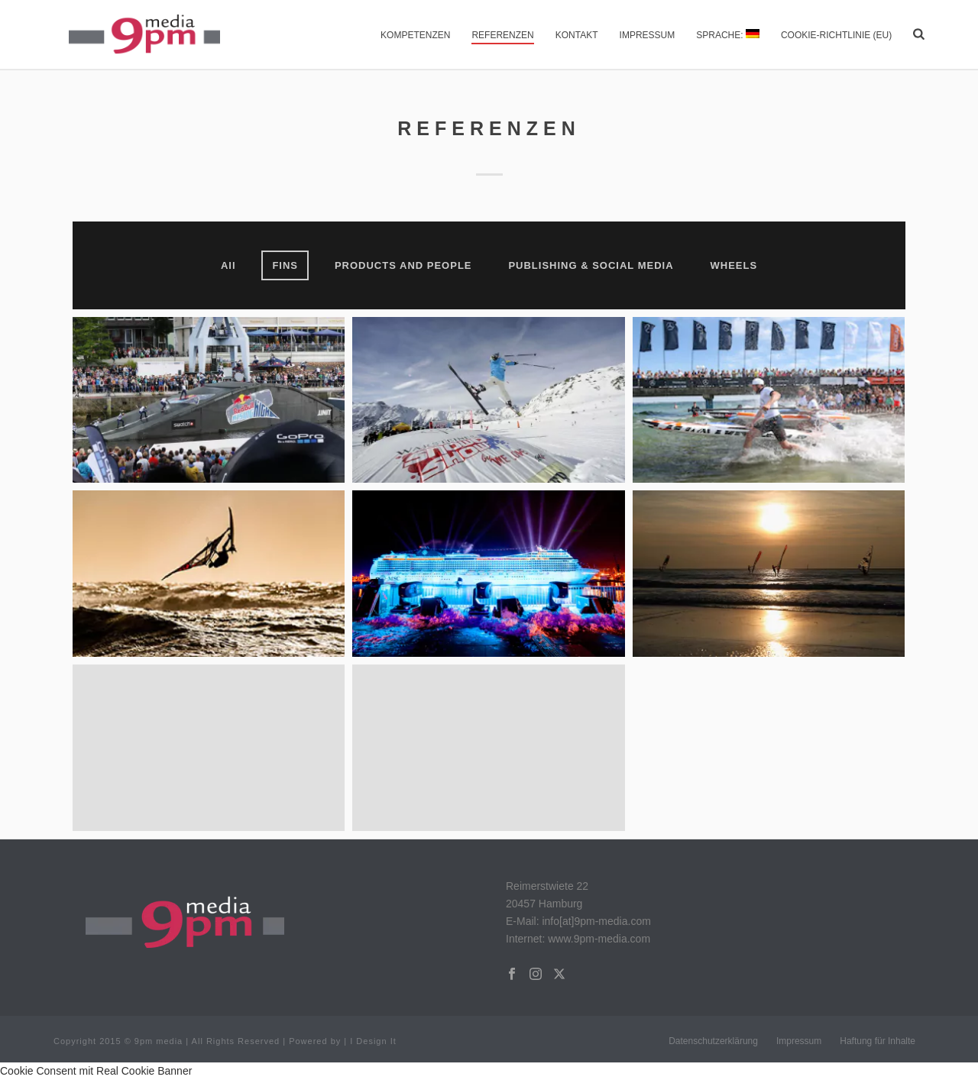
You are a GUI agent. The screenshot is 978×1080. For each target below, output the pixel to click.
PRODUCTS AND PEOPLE (403, 265)
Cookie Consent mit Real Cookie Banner (96, 1071)
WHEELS (733, 265)
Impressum (647, 35)
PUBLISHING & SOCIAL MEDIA (590, 265)
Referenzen (502, 35)
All (228, 265)
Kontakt (576, 35)
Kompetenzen (415, 35)
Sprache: (727, 34)
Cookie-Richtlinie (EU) (836, 35)
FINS (285, 265)
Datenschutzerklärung (713, 1041)
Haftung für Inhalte (877, 1041)
